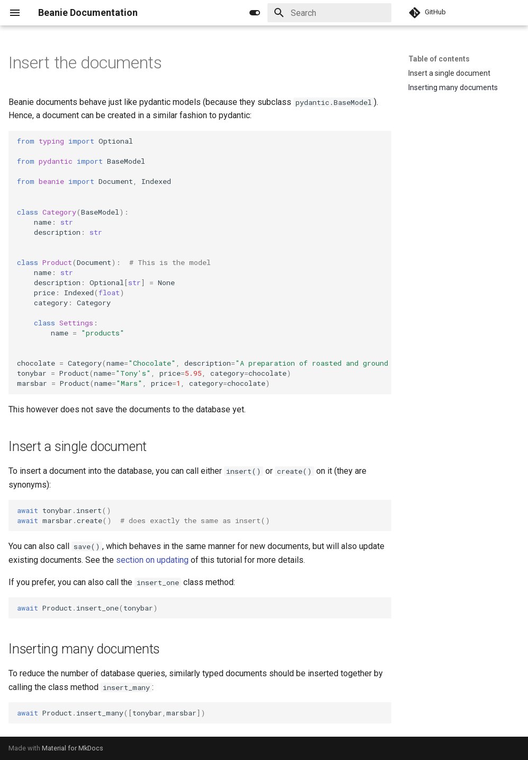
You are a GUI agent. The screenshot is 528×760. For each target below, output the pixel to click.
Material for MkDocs (72, 748)
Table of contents (439, 59)
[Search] (329, 12)
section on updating (152, 560)
